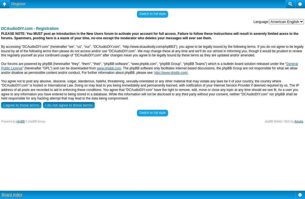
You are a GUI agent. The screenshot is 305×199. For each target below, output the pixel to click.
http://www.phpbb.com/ (171, 73)
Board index (12, 194)
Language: (261, 22)
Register (18, 4)
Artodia (299, 121)
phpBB (21, 121)
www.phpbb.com (109, 68)
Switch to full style (152, 14)
